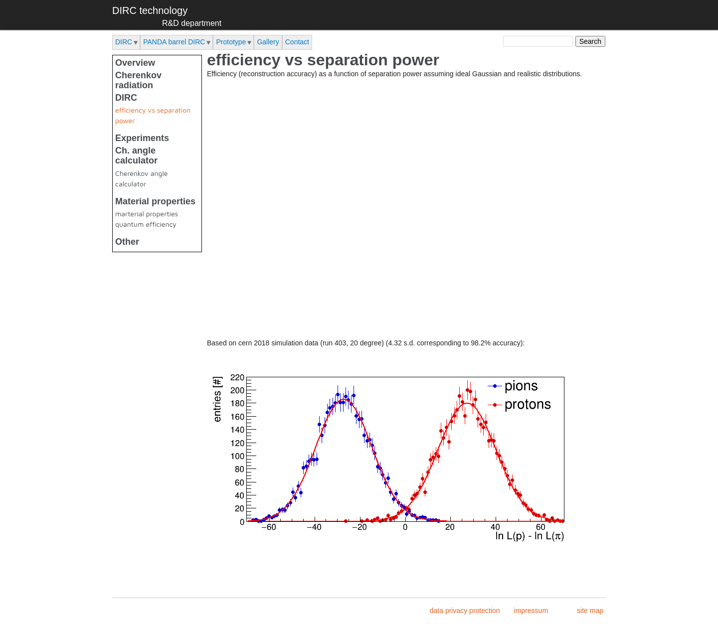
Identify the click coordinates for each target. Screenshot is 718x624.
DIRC (123, 42)
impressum (531, 611)
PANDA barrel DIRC (174, 42)
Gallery (268, 42)
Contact (297, 42)
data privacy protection (465, 611)
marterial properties (146, 213)
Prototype (231, 42)
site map (590, 611)
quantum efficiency (146, 224)
